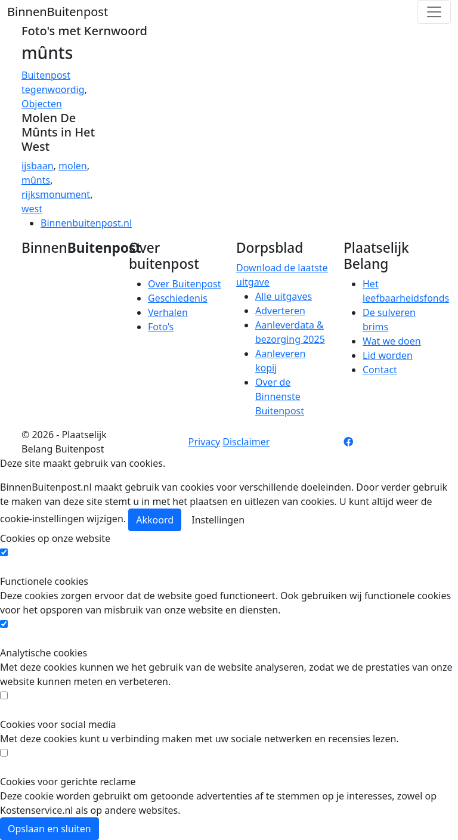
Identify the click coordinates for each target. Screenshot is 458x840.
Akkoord (155, 519)
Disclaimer (246, 441)
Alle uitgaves (283, 296)
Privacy (204, 441)
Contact (380, 369)
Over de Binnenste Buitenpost (279, 396)
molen (72, 165)
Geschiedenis (178, 298)
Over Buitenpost (184, 283)
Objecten (41, 103)
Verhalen (168, 312)
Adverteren (280, 310)
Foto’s (161, 326)
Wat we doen (392, 341)
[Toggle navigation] (434, 12)
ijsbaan (37, 165)
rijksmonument (55, 194)
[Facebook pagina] (348, 441)
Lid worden (388, 355)
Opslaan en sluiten (49, 828)
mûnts (35, 180)
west (31, 208)
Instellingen (218, 519)
